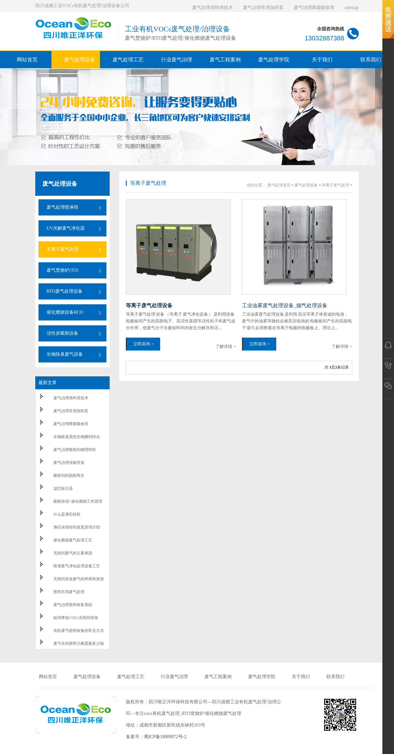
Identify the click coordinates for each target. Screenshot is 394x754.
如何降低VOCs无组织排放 (75, 617)
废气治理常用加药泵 (263, 7)
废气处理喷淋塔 (62, 207)
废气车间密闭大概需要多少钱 (78, 643)
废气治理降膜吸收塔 (314, 7)
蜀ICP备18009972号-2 (165, 736)
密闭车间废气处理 (68, 592)
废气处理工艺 (130, 676)
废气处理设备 (59, 184)
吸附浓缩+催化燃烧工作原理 (77, 501)
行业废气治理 (174, 676)
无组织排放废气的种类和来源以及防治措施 (78, 582)
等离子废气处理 (62, 249)
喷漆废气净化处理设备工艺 (76, 566)
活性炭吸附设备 (62, 333)
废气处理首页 (278, 185)
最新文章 (47, 382)
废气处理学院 (261, 676)
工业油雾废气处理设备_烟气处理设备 (284, 305)
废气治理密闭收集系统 (72, 604)
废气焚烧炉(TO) (62, 270)
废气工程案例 (218, 676)
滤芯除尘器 (63, 488)
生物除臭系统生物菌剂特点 (76, 437)
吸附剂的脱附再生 (68, 475)
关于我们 (301, 676)
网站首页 (27, 59)
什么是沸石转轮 (67, 514)
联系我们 (335, 676)
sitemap (352, 7)
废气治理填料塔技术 (212, 7)
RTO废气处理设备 (64, 291)
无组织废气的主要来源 (72, 553)
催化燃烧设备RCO (65, 312)
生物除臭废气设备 (65, 354)
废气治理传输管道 (68, 462)
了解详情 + (225, 346)
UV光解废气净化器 (66, 228)
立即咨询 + (143, 343)
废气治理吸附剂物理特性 (74, 449)
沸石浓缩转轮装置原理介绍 (76, 527)
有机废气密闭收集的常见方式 (78, 630)
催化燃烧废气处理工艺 (72, 540)
